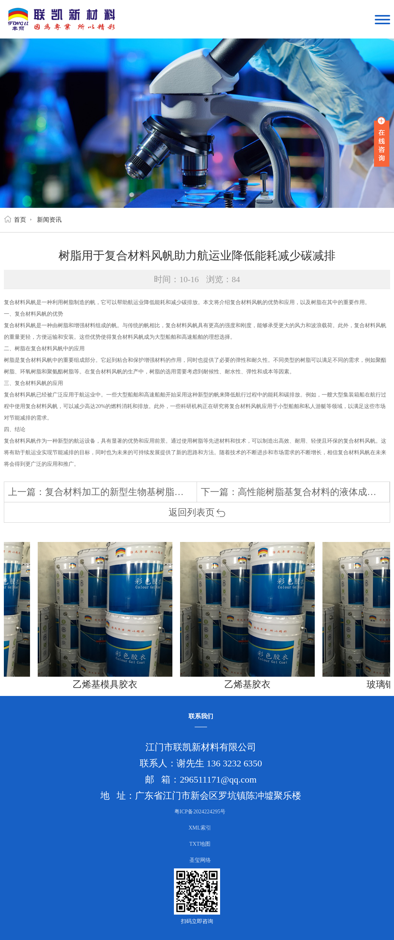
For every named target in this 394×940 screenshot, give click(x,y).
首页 (20, 219)
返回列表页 (197, 512)
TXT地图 (199, 844)
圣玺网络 (200, 860)
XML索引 (200, 828)
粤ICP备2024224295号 (200, 812)
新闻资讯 (49, 219)
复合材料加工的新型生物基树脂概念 (119, 492)
